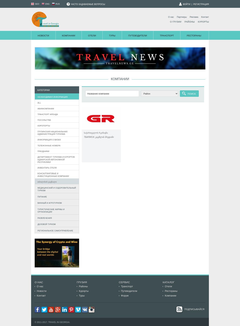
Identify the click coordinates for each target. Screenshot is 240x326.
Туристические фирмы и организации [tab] (50, 210)
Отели (92, 35)
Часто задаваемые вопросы (86, 4)
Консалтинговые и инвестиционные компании (53, 174)
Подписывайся (194, 309)
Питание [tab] (41, 196)
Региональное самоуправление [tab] (54, 230)
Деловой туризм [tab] (46, 224)
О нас (171, 17)
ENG (46, 4)
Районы (190, 21)
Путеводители (137, 35)
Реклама (194, 17)
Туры (112, 35)
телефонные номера (49, 146)
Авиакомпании (46, 109)
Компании (68, 35)
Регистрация (201, 4)
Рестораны (194, 35)
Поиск (192, 94)
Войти (186, 4)
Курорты (203, 21)
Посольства (44, 120)
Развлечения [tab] (44, 217)
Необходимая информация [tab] (52, 96)
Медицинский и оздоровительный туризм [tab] (56, 189)
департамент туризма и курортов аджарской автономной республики (56, 159)
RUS (56, 4)
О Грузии (175, 21)
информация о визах (49, 140)
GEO (35, 4)
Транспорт (167, 35)
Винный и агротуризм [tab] (49, 202)
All (39, 103)
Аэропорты (44, 126)
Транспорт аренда (48, 114)
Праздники (43, 151)
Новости (43, 35)
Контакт (205, 17)
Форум (125, 295)
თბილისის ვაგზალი (47, 182)
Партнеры (182, 17)
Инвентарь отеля (47, 168)
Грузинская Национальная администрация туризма (52, 133)
